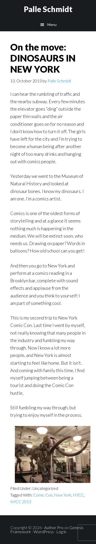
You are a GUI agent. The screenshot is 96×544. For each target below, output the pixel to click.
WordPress (44, 531)
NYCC (78, 494)
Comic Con (42, 494)
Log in (61, 531)
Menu (52, 24)
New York (62, 494)
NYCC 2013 (20, 501)
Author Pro (53, 527)
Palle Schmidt (48, 9)
